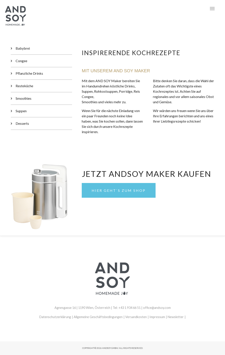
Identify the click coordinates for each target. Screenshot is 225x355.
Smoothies (23, 98)
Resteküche (24, 86)
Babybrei (23, 48)
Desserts (22, 123)
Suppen (21, 111)
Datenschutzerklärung (55, 317)
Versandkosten (136, 317)
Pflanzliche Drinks (29, 73)
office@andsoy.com (157, 308)
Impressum (157, 317)
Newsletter (176, 317)
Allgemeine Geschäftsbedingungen (98, 317)
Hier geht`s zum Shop (119, 190)
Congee (21, 61)
